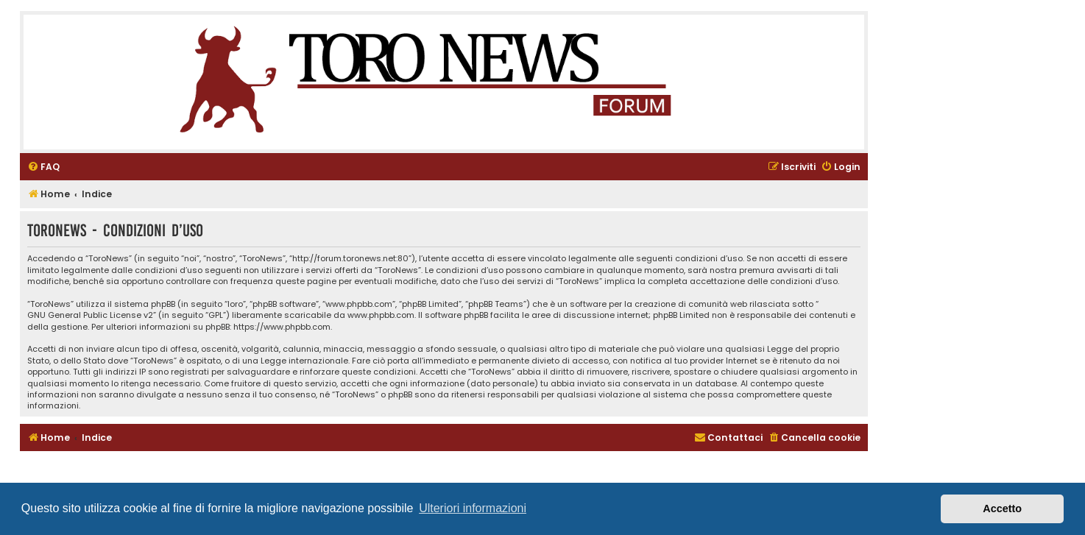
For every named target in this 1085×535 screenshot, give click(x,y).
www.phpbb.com (380, 315)
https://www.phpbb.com (282, 327)
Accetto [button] (1002, 508)
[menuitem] (43, 167)
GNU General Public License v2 (90, 315)
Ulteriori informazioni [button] (472, 508)
